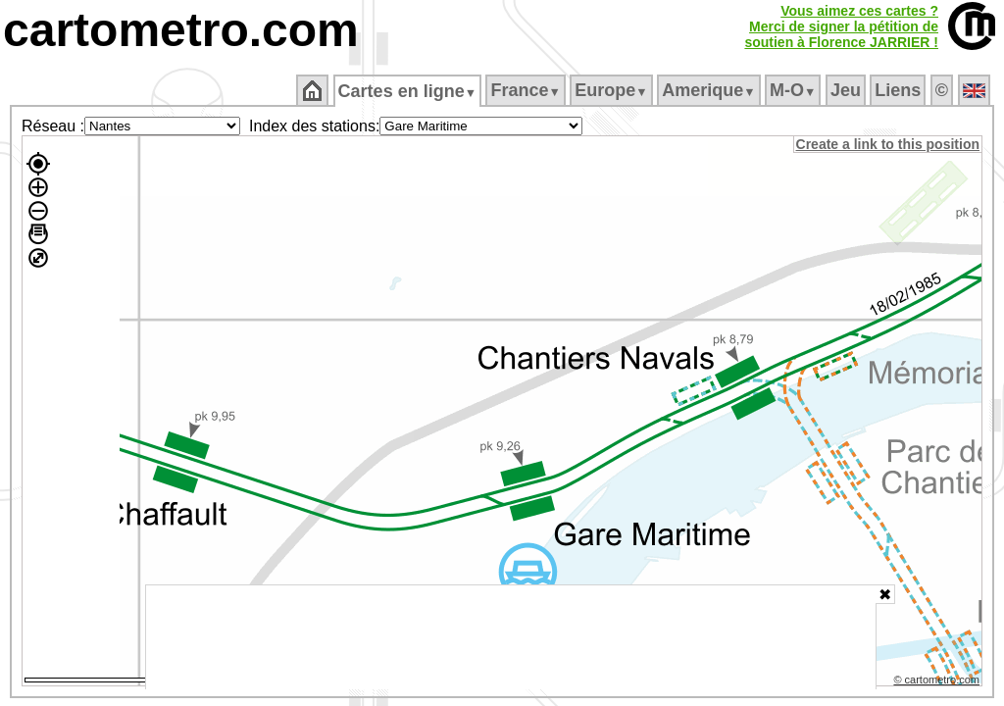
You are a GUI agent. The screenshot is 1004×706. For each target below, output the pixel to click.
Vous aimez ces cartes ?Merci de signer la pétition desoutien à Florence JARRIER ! (841, 26)
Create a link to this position (888, 144)
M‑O (795, 90)
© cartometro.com (938, 682)
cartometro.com (181, 30)
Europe (613, 90)
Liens (900, 90)
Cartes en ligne (408, 91)
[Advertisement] (511, 637)
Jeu (846, 90)
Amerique (710, 90)
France (527, 90)
